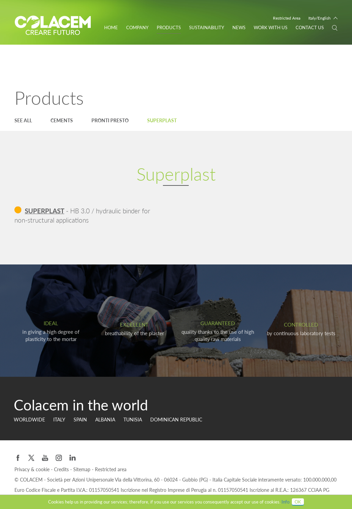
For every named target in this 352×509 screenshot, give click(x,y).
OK (298, 502)
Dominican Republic (176, 419)
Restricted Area (286, 18)
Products (169, 27)
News (238, 27)
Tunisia (132, 419)
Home (111, 27)
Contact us (310, 27)
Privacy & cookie (32, 469)
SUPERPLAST (44, 211)
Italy (59, 419)
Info (285, 502)
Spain (80, 419)
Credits (62, 469)
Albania (105, 419)
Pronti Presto (110, 120)
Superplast (162, 120)
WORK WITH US (270, 27)
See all (23, 120)
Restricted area (110, 469)
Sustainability (206, 27)
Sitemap (82, 469)
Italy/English (319, 18)
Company (137, 27)
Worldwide (29, 419)
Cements (62, 120)
